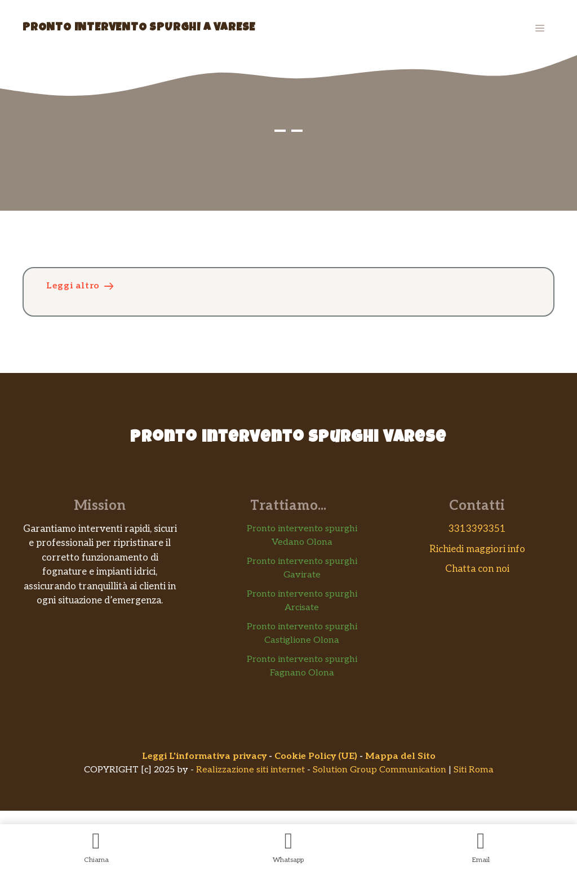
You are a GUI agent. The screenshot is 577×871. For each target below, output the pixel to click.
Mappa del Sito (400, 756)
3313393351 (477, 529)
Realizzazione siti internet (250, 770)
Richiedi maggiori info (477, 549)
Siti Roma (474, 770)
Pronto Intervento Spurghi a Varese (139, 28)
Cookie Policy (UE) (315, 756)
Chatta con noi (477, 569)
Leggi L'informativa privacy (204, 756)
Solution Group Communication (379, 770)
